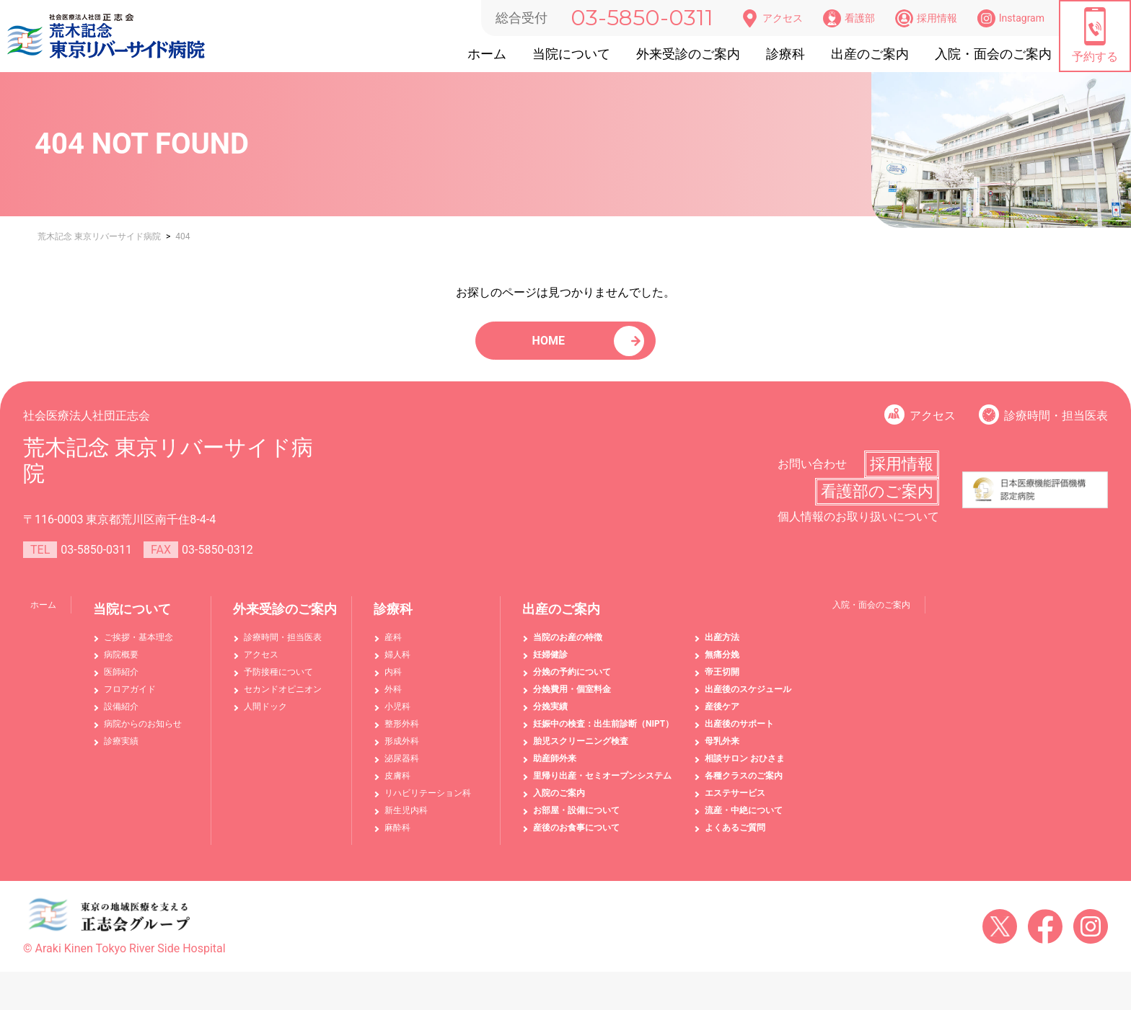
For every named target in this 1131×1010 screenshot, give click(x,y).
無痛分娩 (722, 664)
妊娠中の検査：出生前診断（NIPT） (603, 733)
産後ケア (722, 716)
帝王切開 (722, 681)
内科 (393, 681)
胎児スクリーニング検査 (580, 750)
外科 (393, 699)
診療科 (785, 53)
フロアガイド (130, 699)
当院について (571, 53)
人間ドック (265, 716)
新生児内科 (406, 820)
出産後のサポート (739, 733)
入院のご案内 (559, 802)
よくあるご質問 (735, 837)
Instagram (1010, 18)
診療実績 (121, 750)
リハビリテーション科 (427, 802)
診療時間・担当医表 (1056, 425)
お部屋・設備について (576, 820)
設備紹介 (121, 716)
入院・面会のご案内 (993, 53)
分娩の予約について (572, 681)
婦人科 (397, 664)
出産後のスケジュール (748, 699)
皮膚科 (397, 785)
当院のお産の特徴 (567, 647)
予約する (1095, 35)
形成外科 (401, 750)
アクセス (772, 18)
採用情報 (926, 18)
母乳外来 (722, 750)
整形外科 (401, 733)
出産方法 (722, 647)
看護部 (849, 18)
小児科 (397, 716)
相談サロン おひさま (745, 768)
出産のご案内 (870, 53)
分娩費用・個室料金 (572, 699)
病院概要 (121, 664)
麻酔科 (397, 837)
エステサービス (735, 802)
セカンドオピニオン (283, 699)
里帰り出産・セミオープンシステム (602, 785)
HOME (550, 345)
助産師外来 (554, 768)
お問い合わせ (812, 473)
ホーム (486, 53)
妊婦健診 (550, 664)
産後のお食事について (576, 837)
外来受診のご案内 (688, 53)
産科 (393, 647)
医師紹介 (121, 681)
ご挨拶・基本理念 (138, 647)
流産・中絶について (744, 820)
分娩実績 (550, 716)
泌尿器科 (401, 768)
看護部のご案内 (877, 501)
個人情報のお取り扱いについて (858, 526)
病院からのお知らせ (143, 733)
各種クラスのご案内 (744, 785)
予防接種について (278, 681)
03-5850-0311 (642, 17)
